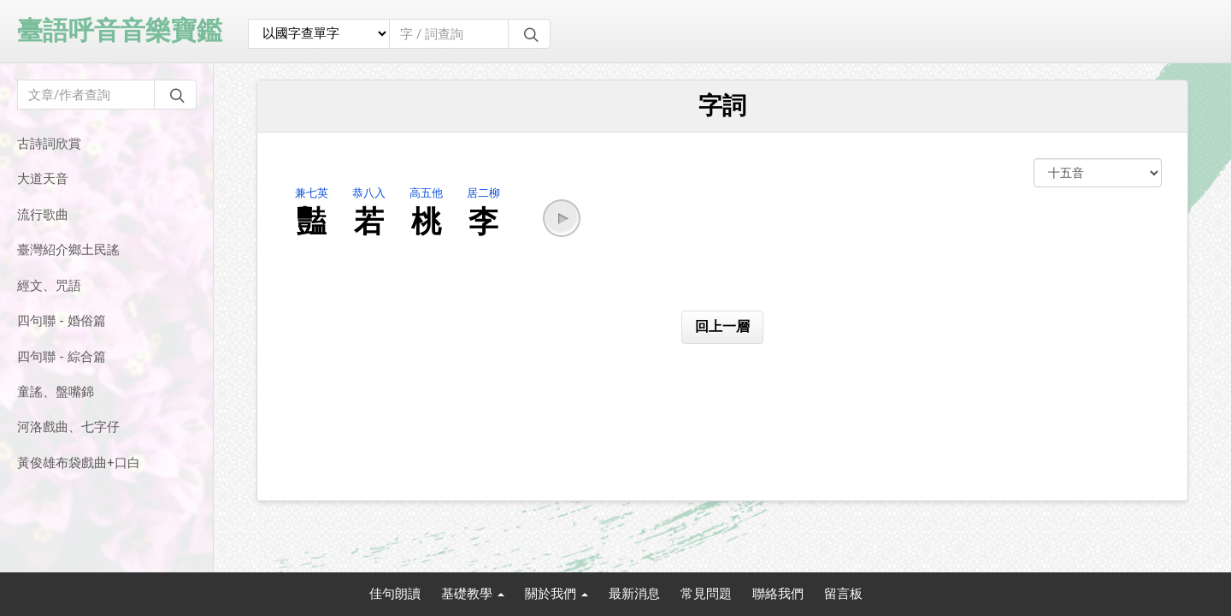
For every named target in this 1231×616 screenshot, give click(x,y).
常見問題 (706, 593)
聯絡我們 (778, 593)
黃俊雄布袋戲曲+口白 (78, 463)
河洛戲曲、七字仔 (68, 427)
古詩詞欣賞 (49, 143)
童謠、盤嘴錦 (55, 392)
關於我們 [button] (556, 593)
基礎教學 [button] (472, 593)
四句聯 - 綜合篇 (61, 356)
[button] (561, 218)
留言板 (843, 593)
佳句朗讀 (395, 593)
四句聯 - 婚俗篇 (61, 321)
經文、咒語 (49, 285)
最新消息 (634, 593)
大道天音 (42, 179)
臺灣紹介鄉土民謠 (68, 250)
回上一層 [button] (722, 326)
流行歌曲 (42, 214)
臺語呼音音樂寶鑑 (119, 30)
